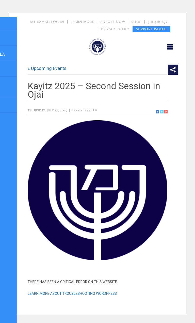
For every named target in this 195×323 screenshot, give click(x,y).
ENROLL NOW (112, 22)
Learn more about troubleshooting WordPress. (73, 293)
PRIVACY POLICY (115, 29)
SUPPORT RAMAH (151, 29)
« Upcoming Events (47, 68)
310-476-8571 (158, 22)
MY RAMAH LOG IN (47, 22)
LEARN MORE (82, 22)
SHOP (136, 22)
